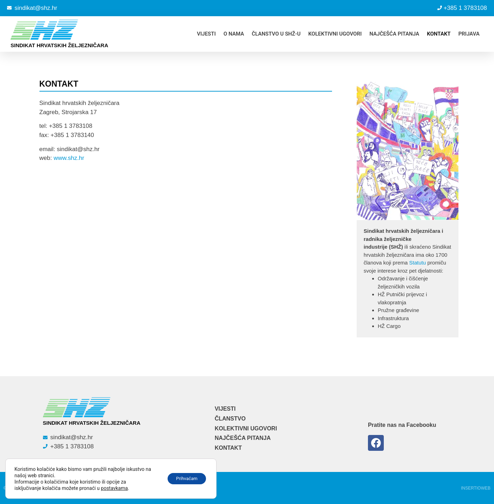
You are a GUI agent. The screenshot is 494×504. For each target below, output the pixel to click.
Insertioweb (475, 488)
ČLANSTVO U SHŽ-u (276, 34)
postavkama (114, 488)
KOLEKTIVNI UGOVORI (335, 34)
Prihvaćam (183, 478)
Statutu (417, 263)
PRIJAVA (469, 34)
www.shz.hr (69, 158)
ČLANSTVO (230, 419)
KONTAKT (438, 34)
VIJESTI (206, 34)
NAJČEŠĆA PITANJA (394, 34)
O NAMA (234, 34)
